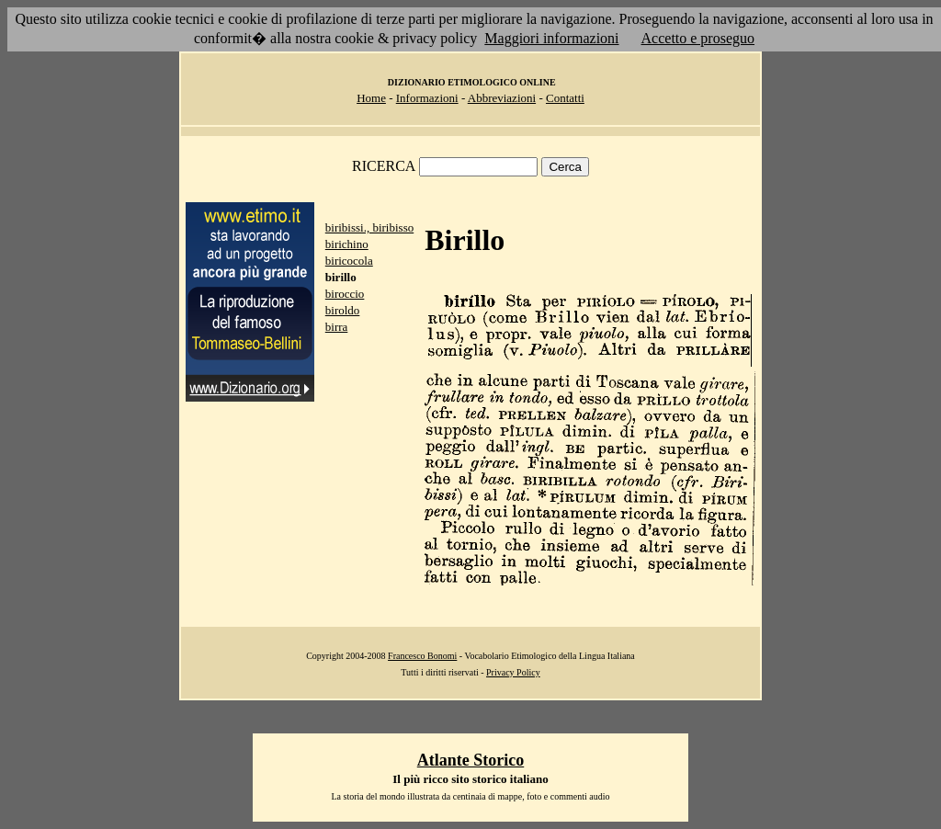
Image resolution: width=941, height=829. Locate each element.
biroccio (345, 294)
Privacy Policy (513, 672)
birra (336, 327)
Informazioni (427, 98)
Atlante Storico (470, 760)
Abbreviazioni (502, 98)
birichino (346, 244)
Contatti (565, 98)
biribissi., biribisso (369, 227)
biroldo (342, 310)
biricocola (349, 260)
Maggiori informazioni (551, 38)
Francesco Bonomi (422, 656)
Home (371, 98)
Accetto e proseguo (698, 38)
